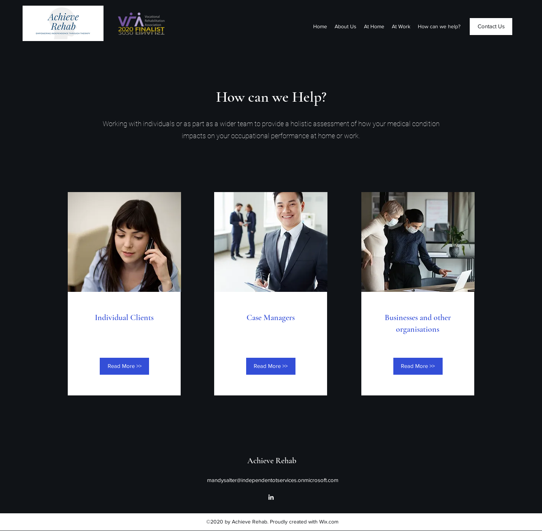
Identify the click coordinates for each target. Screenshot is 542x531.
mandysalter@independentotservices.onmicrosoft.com (272, 480)
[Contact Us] (491, 26)
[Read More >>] (124, 366)
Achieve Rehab (271, 460)
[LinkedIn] (271, 497)
